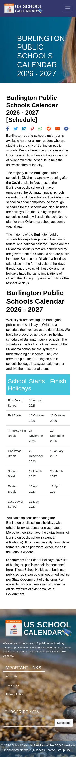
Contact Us (13, 685)
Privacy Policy (14, 694)
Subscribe (64, 723)
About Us (11, 676)
